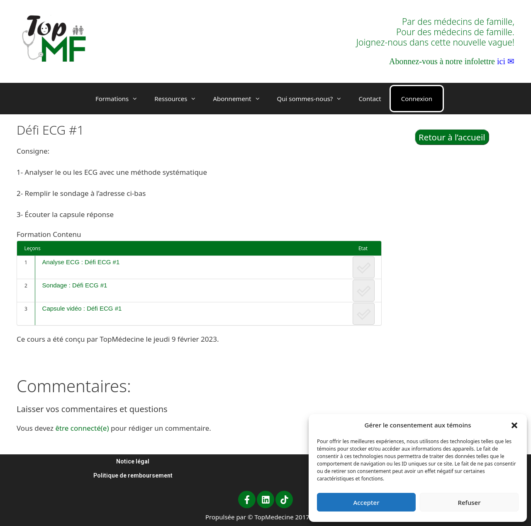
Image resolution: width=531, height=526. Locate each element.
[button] (514, 425)
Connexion (416, 98)
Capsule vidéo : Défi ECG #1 (82, 308)
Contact (369, 98)
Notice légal (132, 461)
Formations (120, 98)
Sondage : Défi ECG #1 (74, 285)
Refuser (469, 502)
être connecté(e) (82, 428)
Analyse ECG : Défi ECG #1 (81, 261)
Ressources (179, 98)
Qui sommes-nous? (314, 98)
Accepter (366, 502)
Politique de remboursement (133, 475)
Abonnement (240, 98)
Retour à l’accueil (452, 137)
